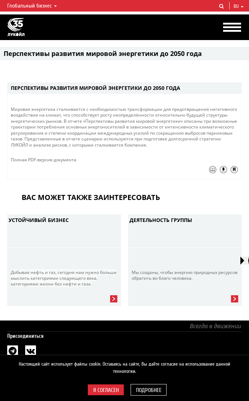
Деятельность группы (161, 220)
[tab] (124, 88)
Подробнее (149, 390)
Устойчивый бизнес (39, 220)
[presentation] (244, 261)
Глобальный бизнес (32, 6)
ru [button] (239, 6)
